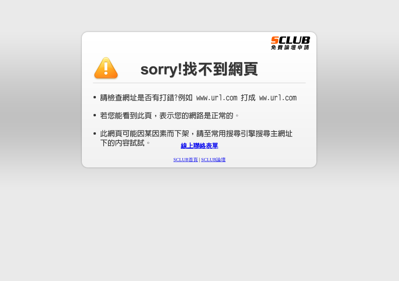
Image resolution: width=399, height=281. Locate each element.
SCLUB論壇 (213, 159)
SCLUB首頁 (185, 159)
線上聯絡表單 (199, 145)
